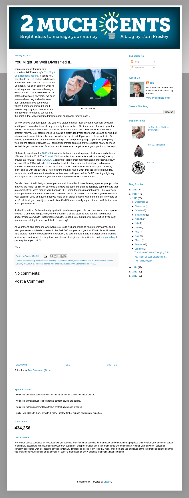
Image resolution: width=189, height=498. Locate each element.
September (140, 215)
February (139, 244)
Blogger (107, 482)
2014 (135, 267)
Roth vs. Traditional (156, 145)
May (137, 231)
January (139, 249)
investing (53, 261)
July (137, 223)
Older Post (112, 365)
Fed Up (150, 162)
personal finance (43, 264)
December (140, 202)
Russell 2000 (52, 156)
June (137, 227)
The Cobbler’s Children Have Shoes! (158, 128)
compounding (108, 237)
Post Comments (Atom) (39, 370)
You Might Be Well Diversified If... (150, 257)
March (138, 240)
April (137, 236)
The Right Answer (143, 261)
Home (67, 365)
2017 (135, 189)
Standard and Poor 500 (86, 264)
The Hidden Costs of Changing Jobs (152, 252)
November (140, 206)
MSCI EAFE (48, 159)
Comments (137, 67)
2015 (135, 198)
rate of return (56, 264)
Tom (152, 83)
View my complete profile (158, 98)
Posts (135, 62)
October (139, 210)
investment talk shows (84, 261)
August (138, 219)
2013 (135, 271)
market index (100, 261)
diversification (42, 261)
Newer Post (21, 365)
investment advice (65, 261)
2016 (135, 194)
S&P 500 (46, 153)
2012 (135, 276)
